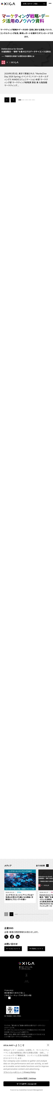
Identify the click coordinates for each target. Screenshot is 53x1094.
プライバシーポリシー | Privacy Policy (19, 1072)
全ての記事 (40, 865)
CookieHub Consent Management (31, 1090)
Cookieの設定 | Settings (26, 1078)
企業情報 (26, 992)
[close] (48, 1045)
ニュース (26, 983)
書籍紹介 (26, 979)
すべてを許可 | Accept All (26, 1084)
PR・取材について (35, 948)
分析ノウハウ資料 (26, 1006)
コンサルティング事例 (26, 1002)
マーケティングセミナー (26, 1011)
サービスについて (12, 948)
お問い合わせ (26, 996)
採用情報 (26, 988)
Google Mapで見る (11, 1033)
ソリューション (26, 975)
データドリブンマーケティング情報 (26, 1015)
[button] (6, 99)
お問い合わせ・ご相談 (29, 4)
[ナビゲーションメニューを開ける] (49, 4)
